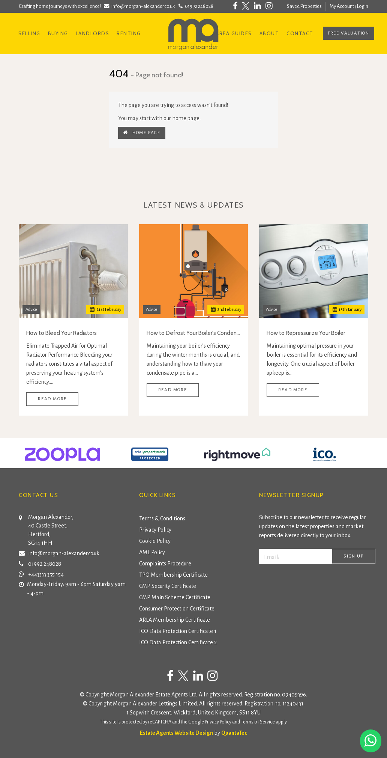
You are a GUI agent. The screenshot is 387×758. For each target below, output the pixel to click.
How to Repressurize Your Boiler (306, 333)
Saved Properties (304, 6)
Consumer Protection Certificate (176, 609)
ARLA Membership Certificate (174, 620)
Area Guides (234, 33)
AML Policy (152, 552)
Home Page (141, 132)
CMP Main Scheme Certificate (174, 597)
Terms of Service (258, 722)
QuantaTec (234, 733)
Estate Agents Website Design (176, 733)
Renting (129, 33)
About (269, 33)
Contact (300, 33)
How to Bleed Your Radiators (61, 333)
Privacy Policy (155, 530)
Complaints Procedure (165, 564)
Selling (29, 33)
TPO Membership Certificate (173, 575)
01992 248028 (195, 6)
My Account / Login (349, 6)
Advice (31, 309)
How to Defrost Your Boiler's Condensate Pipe (194, 333)
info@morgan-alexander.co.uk (140, 6)
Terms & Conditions (162, 518)
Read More (52, 398)
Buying (58, 33)
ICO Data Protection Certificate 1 (177, 631)
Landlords (93, 33)
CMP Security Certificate (167, 586)
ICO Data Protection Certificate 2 (178, 642)
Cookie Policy (155, 541)
